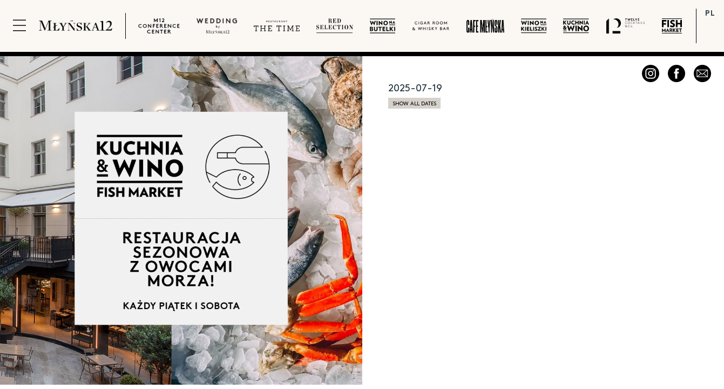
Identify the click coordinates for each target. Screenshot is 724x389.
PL (710, 12)
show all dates (414, 103)
